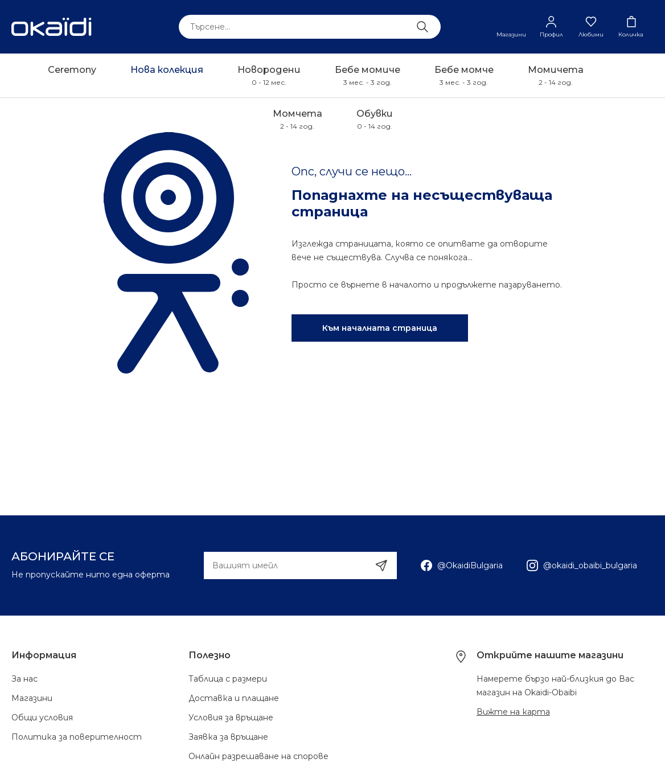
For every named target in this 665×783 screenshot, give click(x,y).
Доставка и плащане (233, 698)
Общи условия (42, 717)
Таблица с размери (227, 679)
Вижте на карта (513, 712)
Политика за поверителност (76, 737)
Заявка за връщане (228, 737)
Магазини (31, 698)
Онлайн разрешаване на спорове (258, 756)
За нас (24, 679)
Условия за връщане (230, 717)
